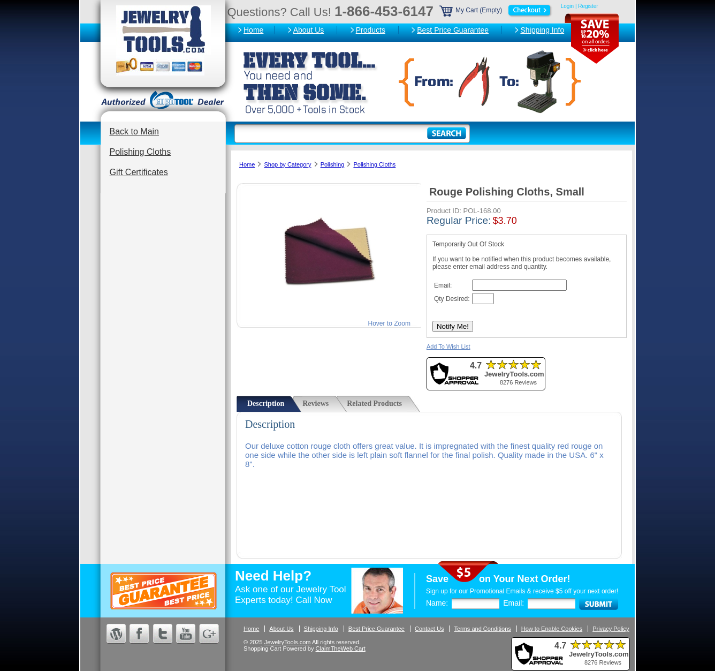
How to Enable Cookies (551, 628)
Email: (513, 603)
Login (567, 6)
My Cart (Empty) (496, 10)
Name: (437, 603)
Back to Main (134, 131)
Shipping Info (542, 30)
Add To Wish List (448, 346)
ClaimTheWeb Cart (341, 648)
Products (370, 30)
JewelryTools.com (287, 642)
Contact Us (429, 628)
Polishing (333, 164)
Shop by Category (287, 164)
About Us (308, 30)
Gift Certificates (139, 172)
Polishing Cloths (140, 151)
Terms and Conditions (482, 628)
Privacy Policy (610, 628)
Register (588, 6)
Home (253, 30)
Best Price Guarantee (453, 30)
